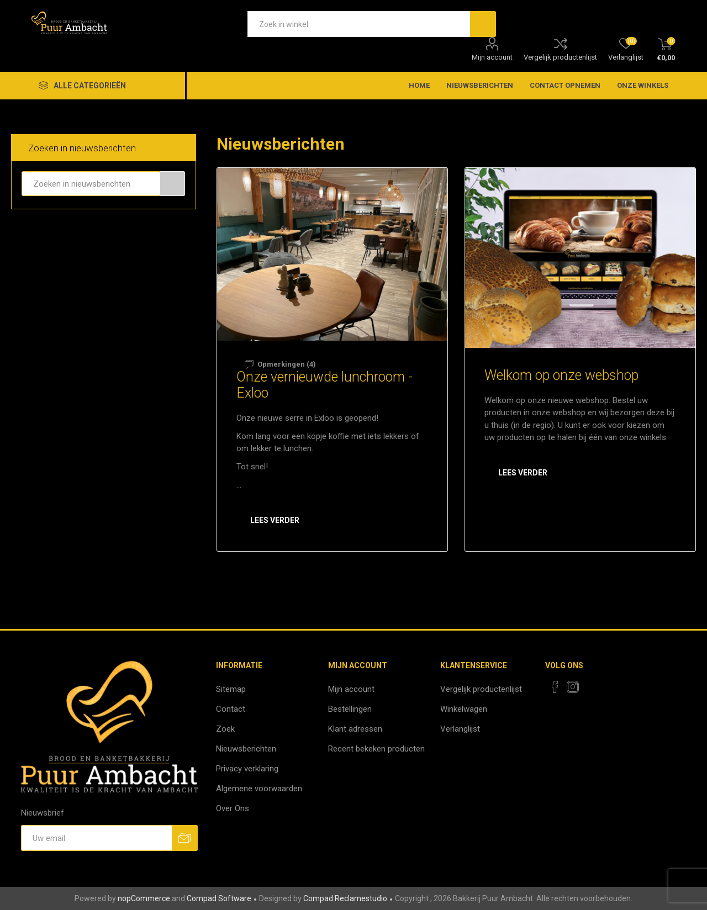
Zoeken (172, 183)
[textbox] (358, 24)
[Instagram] (573, 687)
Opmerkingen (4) (286, 364)
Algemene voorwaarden (259, 788)
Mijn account (492, 57)
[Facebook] (555, 687)
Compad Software (219, 898)
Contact (230, 709)
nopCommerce (144, 898)
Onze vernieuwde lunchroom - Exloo (324, 385)
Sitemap (231, 689)
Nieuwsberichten (246, 749)
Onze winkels (642, 85)
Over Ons (232, 808)
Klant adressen (355, 729)
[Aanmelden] (96, 838)
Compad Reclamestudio (345, 898)
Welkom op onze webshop (561, 375)
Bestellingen (350, 709)
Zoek (225, 729)
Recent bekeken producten (376, 749)
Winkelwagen (463, 709)
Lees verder (274, 520)
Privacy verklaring (247, 769)
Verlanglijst (460, 729)
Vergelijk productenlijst (560, 57)
